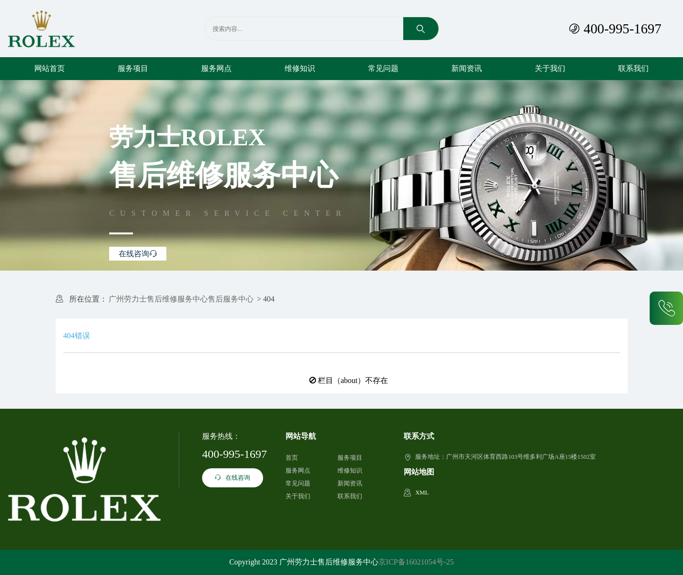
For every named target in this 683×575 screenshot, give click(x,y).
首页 (291, 457)
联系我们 (633, 68)
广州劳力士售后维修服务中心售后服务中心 (181, 299)
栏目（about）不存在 (353, 380)
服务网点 (216, 68)
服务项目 (133, 68)
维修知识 (300, 68)
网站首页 (49, 68)
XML (421, 492)
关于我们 (550, 68)
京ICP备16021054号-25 (416, 562)
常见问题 (383, 68)
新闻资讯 (466, 68)
